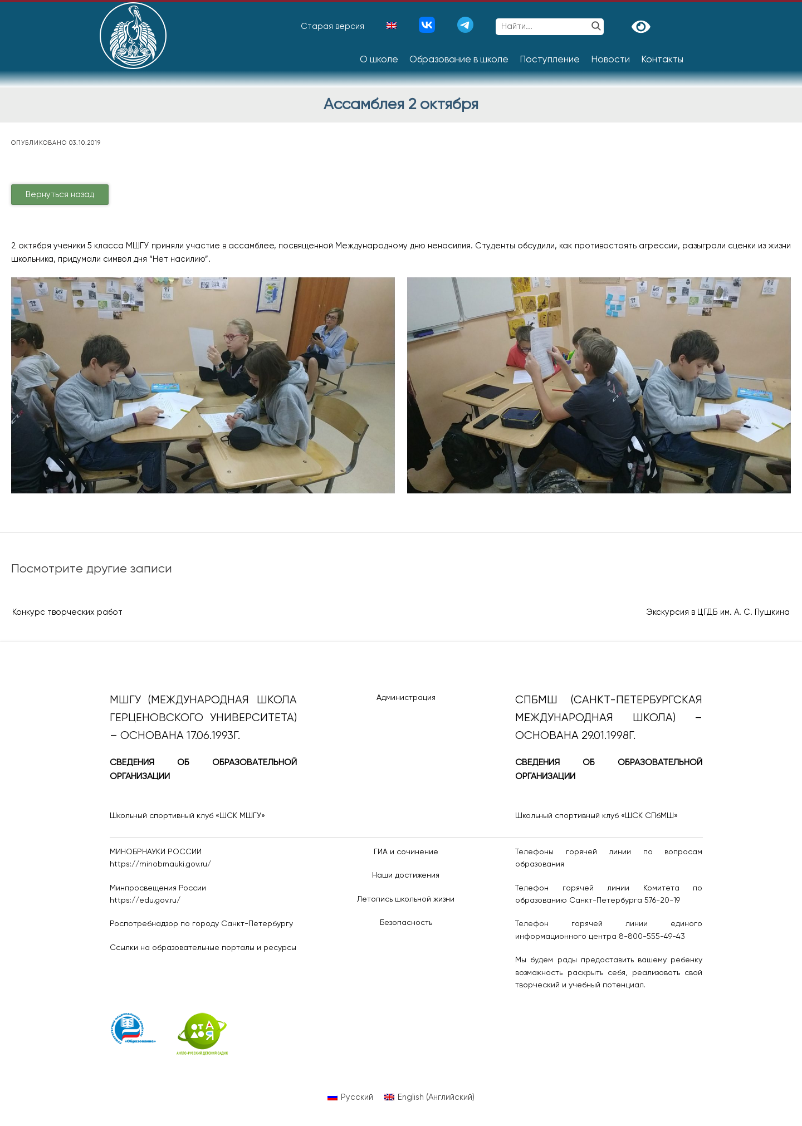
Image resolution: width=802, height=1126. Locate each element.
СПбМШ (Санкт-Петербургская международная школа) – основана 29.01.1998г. (608, 718)
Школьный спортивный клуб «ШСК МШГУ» (187, 816)
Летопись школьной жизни (405, 899)
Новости (610, 60)
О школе (379, 60)
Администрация (406, 698)
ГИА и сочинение (406, 852)
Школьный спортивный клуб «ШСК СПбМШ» (596, 816)
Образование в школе (458, 60)
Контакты (662, 60)
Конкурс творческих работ (67, 612)
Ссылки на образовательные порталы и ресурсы (203, 948)
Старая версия (332, 26)
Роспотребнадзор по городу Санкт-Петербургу (201, 924)
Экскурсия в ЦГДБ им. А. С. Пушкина (718, 612)
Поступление (550, 60)
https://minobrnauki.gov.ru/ (160, 864)
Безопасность (406, 923)
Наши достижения (405, 875)
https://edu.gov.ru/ (145, 900)
